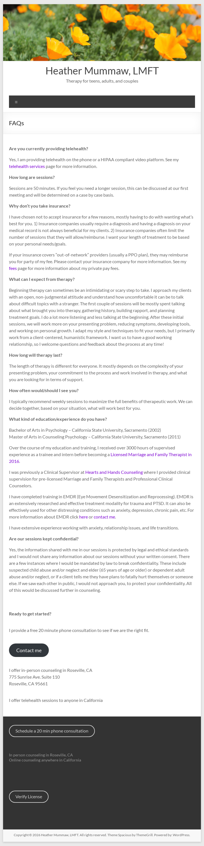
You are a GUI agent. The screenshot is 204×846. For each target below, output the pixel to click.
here (83, 516)
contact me (104, 516)
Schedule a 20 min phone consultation (51, 730)
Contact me (29, 650)
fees (13, 268)
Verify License (28, 796)
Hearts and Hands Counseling (114, 472)
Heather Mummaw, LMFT (102, 70)
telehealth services (27, 166)
